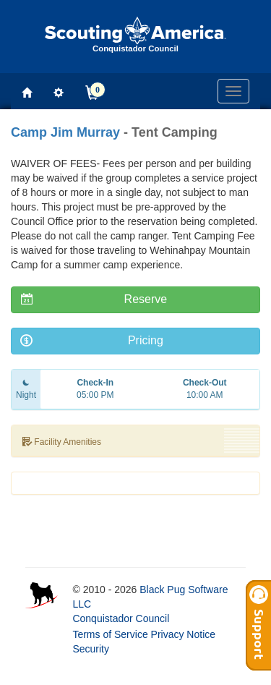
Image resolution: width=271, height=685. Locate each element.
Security (90, 649)
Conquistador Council (120, 618)
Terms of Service (109, 634)
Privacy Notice (183, 634)
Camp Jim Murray (65, 132)
